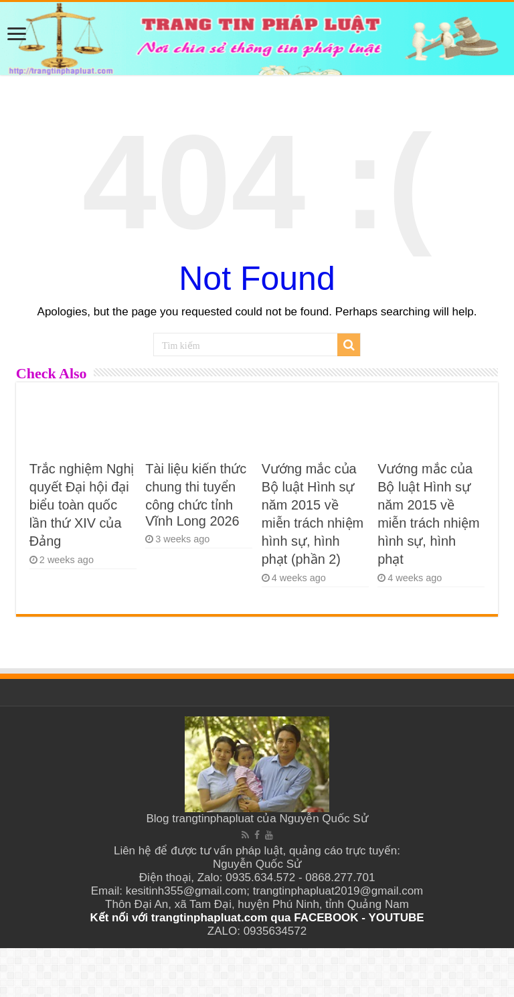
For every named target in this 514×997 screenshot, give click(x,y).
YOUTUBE (396, 917)
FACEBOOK (325, 917)
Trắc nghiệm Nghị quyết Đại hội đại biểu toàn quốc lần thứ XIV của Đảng (82, 504)
